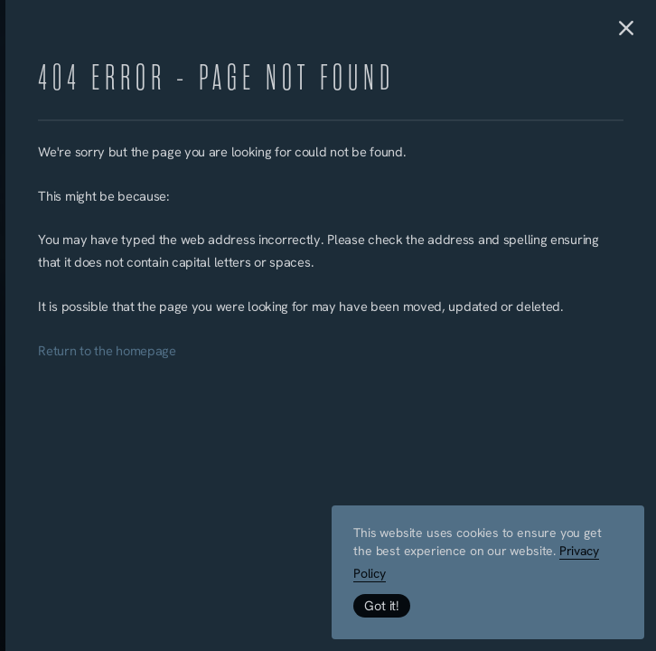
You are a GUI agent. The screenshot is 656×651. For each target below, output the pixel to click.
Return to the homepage (107, 352)
